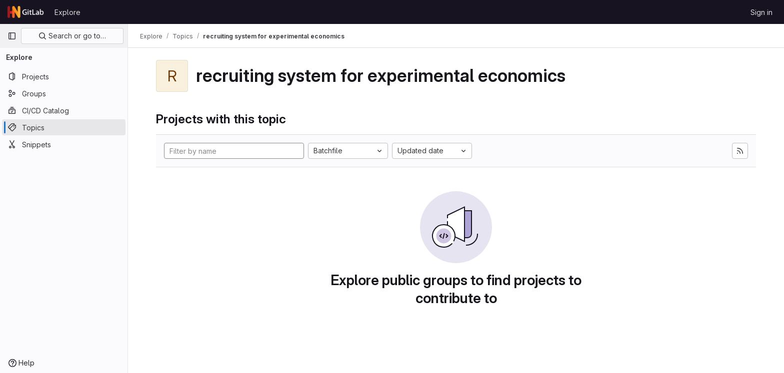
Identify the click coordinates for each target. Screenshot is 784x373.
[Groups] (64, 93)
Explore (67, 12)
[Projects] (64, 76)
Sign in (761, 12)
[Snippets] (64, 144)
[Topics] (64, 127)
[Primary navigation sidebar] (12, 36)
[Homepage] (26, 12)
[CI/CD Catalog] (64, 110)
